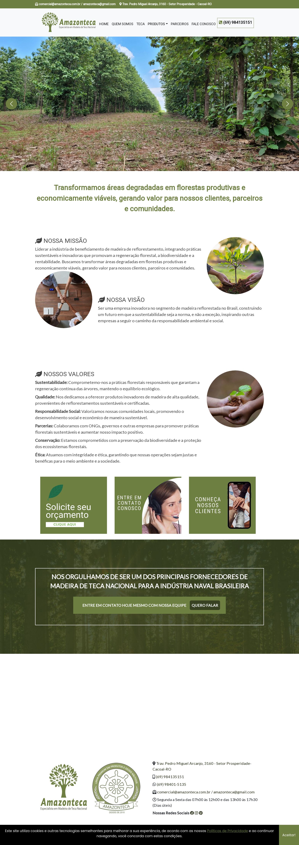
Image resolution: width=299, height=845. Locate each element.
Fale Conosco (204, 24)
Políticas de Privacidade (227, 830)
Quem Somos (122, 24)
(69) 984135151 (170, 776)
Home (104, 24)
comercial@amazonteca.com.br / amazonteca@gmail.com (77, 4)
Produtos (156, 24)
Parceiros (180, 24)
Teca (140, 24)
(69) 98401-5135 (171, 784)
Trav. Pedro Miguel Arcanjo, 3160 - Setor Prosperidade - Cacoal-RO (165, 4)
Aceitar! (289, 835)
